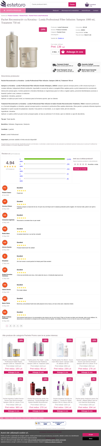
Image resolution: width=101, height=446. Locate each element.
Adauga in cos (13, 372)
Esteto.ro (61, 38)
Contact (95, 10)
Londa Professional (12, 134)
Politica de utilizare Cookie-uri (53, 442)
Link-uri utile (18, 418)
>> (21, 325)
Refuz (90, 438)
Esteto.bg (41, 418)
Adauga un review (80, 169)
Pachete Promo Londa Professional (38, 15)
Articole (11, 418)
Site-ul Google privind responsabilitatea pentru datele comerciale (47, 440)
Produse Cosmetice (13, 15)
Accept (91, 434)
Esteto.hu (35, 418)
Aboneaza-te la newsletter (70, 10)
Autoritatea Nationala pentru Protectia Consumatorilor (50, 428)
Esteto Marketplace (27, 418)
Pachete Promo (24, 15)
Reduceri (56, 10)
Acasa (6, 418)
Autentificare (86, 10)
